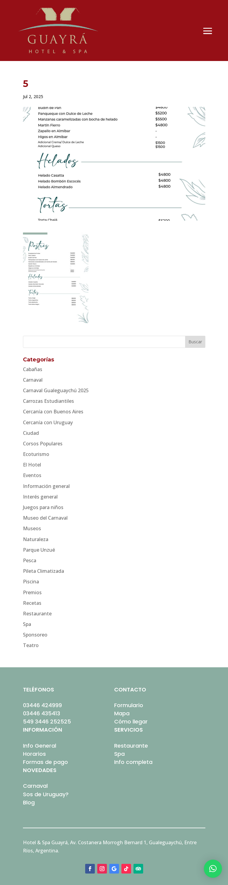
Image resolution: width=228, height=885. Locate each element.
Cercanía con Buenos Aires (53, 411)
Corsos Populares (43, 443)
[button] (213, 869)
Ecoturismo (36, 454)
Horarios (34, 754)
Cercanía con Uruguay (48, 422)
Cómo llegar (131, 721)
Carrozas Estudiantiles (48, 401)
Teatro (31, 645)
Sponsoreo (35, 634)
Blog (29, 802)
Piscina (31, 581)
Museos (32, 528)
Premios (32, 592)
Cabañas (32, 369)
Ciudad (31, 433)
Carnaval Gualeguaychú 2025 (56, 390)
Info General (39, 745)
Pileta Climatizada (43, 571)
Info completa (133, 762)
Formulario (128, 705)
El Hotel (32, 464)
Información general (46, 486)
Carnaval (33, 380)
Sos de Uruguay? (46, 794)
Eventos (32, 475)
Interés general (40, 496)
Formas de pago (45, 762)
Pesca (29, 560)
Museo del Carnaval (45, 518)
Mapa (122, 713)
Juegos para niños (43, 507)
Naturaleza (35, 539)
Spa (27, 624)
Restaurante (37, 613)
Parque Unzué (39, 550)
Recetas (32, 603)
